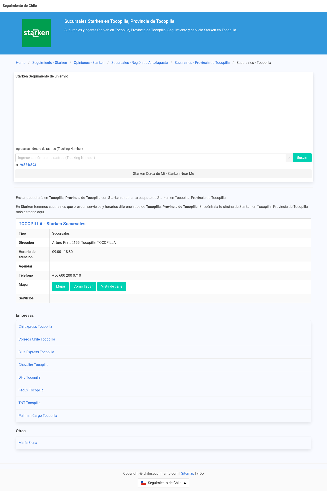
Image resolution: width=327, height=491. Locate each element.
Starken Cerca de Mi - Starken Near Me (163, 173)
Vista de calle (111, 286)
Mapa (60, 286)
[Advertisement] (163, 112)
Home (20, 63)
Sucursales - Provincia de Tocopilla (202, 63)
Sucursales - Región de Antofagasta (139, 63)
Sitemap (187, 473)
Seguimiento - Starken (49, 63)
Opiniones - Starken (89, 63)
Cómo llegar (83, 286)
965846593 (28, 165)
